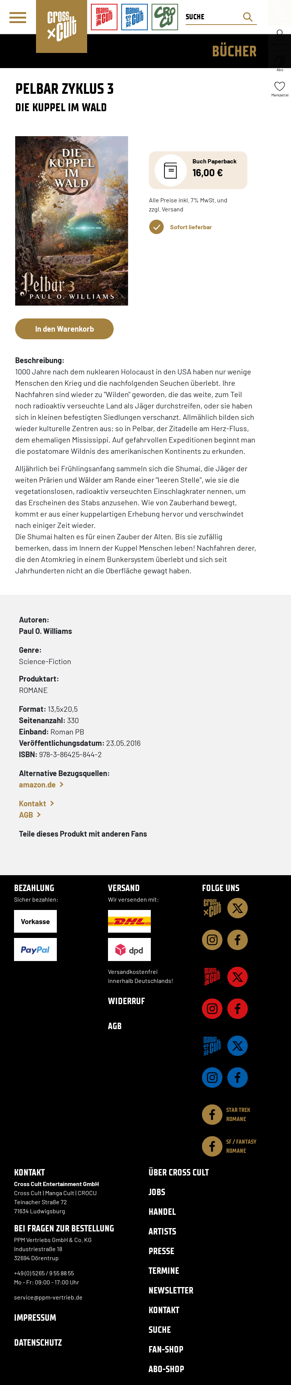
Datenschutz (38, 1342)
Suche (160, 1329)
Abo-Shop (166, 1368)
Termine (164, 1270)
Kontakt (32, 803)
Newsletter (171, 1290)
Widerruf (126, 1000)
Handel (162, 1211)
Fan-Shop (166, 1349)
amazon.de (37, 784)
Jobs (157, 1191)
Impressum (35, 1317)
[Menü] (18, 17)
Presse (161, 1250)
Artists (162, 1231)
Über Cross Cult (179, 1172)
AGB (26, 814)
